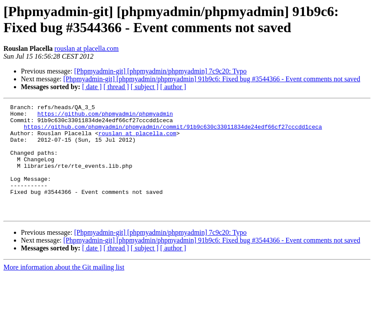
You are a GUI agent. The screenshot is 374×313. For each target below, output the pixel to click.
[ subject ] (145, 86)
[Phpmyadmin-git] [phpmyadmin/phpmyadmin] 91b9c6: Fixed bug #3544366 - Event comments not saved (211, 79)
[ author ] (173, 86)
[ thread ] (116, 86)
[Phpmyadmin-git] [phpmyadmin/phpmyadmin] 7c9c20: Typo (160, 71)
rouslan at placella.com (86, 48)
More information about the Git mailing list (63, 289)
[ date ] (92, 86)
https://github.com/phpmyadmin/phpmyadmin (105, 116)
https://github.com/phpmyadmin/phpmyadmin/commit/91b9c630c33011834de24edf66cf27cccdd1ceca (173, 132)
